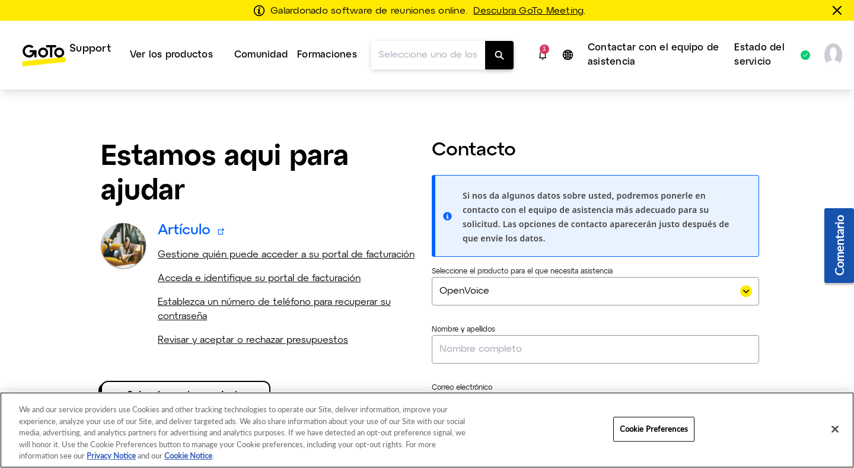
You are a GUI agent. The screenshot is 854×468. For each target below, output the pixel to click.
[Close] (835, 429)
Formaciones (327, 54)
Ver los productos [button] (171, 54)
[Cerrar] (839, 10)
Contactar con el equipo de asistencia (653, 54)
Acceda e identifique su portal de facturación (259, 278)
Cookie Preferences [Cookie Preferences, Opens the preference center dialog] (654, 429)
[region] (427, 430)
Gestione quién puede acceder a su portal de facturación (286, 254)
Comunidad (261, 54)
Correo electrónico (462, 387)
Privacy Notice (111, 455)
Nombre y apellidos (463, 329)
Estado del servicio (766, 54)
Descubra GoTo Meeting (528, 11)
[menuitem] (66, 55)
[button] (542, 55)
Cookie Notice (188, 455)
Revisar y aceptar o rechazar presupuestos (253, 340)
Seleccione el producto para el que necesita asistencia (522, 271)
